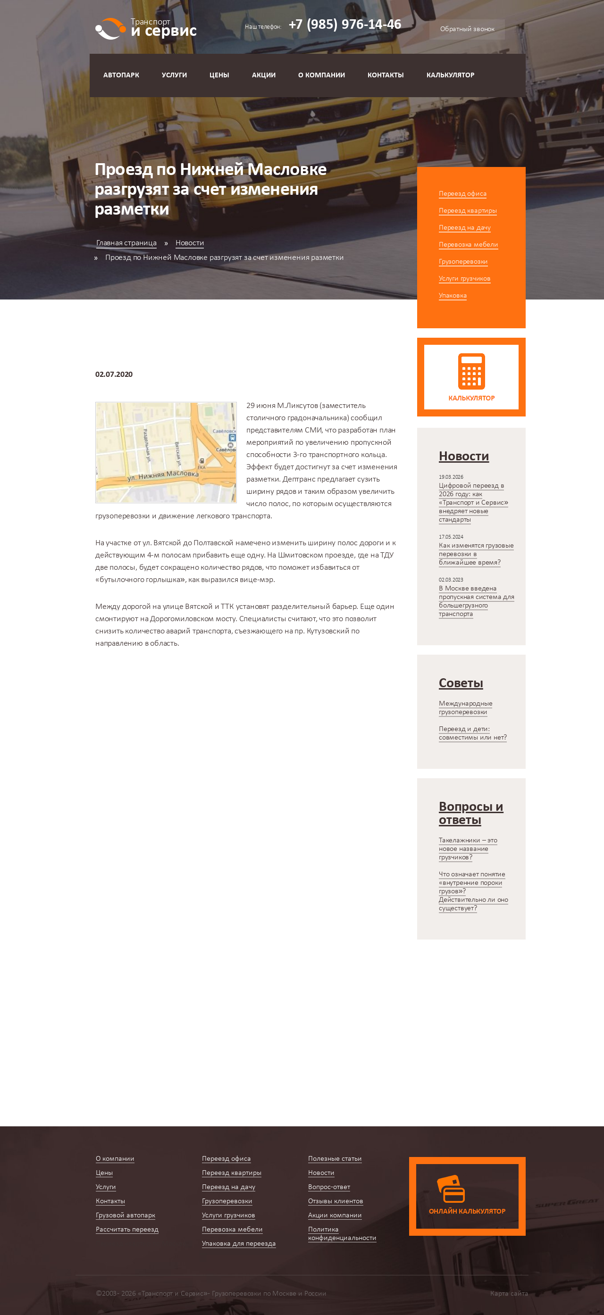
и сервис (163, 27)
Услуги (174, 75)
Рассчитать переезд (127, 1229)
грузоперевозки (122, 516)
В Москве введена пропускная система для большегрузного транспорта (476, 601)
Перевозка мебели (468, 245)
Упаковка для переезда (239, 1244)
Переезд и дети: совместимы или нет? (473, 733)
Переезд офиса (463, 194)
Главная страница (126, 243)
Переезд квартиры (468, 211)
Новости (190, 243)
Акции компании (335, 1215)
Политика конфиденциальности (342, 1234)
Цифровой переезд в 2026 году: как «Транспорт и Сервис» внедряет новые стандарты (473, 503)
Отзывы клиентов (335, 1201)
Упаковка (453, 296)
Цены (219, 75)
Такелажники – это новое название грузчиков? (468, 849)
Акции (264, 75)
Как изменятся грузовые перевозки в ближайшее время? (476, 554)
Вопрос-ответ (329, 1187)
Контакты (386, 75)
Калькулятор (451, 75)
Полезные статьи (335, 1159)
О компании (321, 75)
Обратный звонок (467, 29)
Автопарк (121, 75)
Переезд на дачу (465, 228)
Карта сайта (509, 1294)
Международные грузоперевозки (465, 708)
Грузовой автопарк (125, 1215)
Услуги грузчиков (465, 279)
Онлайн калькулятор (467, 1211)
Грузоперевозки (463, 262)
